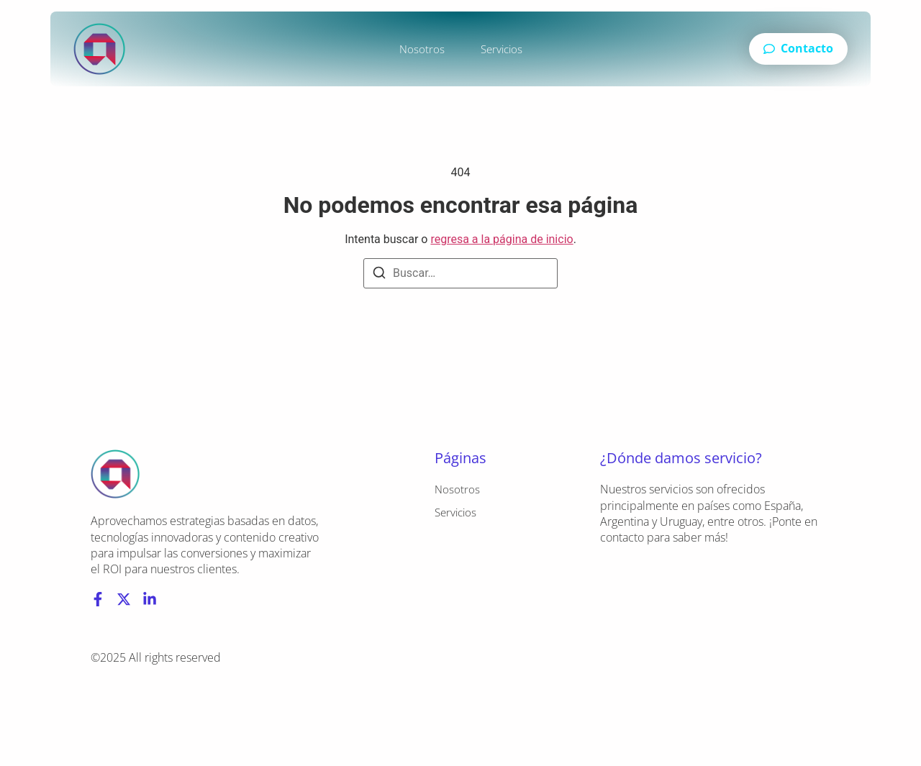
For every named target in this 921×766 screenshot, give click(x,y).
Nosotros (422, 48)
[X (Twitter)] (124, 599)
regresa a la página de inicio (501, 239)
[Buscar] (379, 275)
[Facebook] (98, 599)
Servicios (501, 48)
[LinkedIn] (149, 599)
